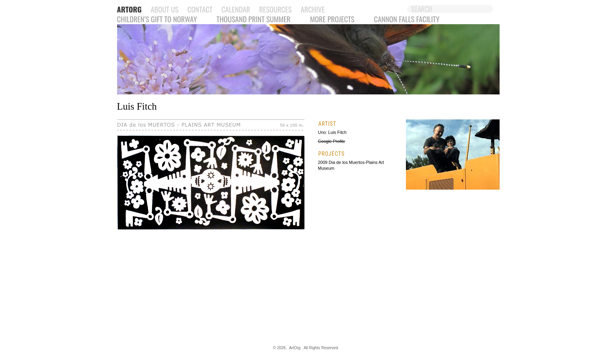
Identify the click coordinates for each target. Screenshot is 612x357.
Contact (199, 9)
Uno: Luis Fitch (332, 132)
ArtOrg (294, 348)
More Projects (332, 18)
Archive (313, 9)
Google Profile (331, 141)
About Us (164, 9)
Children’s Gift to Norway (157, 18)
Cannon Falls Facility (406, 18)
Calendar (235, 9)
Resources (275, 9)
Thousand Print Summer (254, 18)
